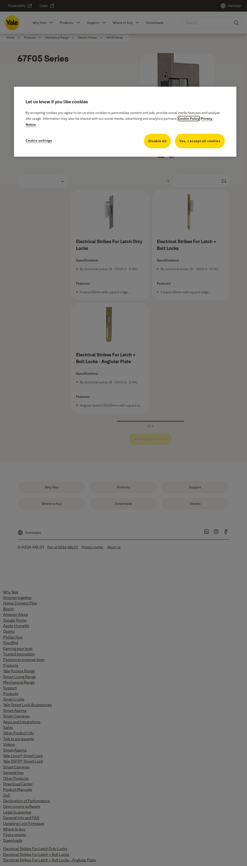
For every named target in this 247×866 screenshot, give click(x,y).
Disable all (157, 141)
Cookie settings (39, 140)
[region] (125, 122)
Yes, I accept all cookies (199, 141)
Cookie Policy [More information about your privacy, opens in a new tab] (188, 118)
